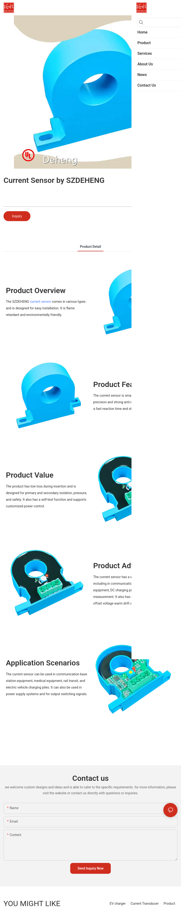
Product (169, 903)
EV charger (118, 903)
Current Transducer (145, 903)
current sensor (40, 301)
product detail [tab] (90, 246)
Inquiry (17, 216)
